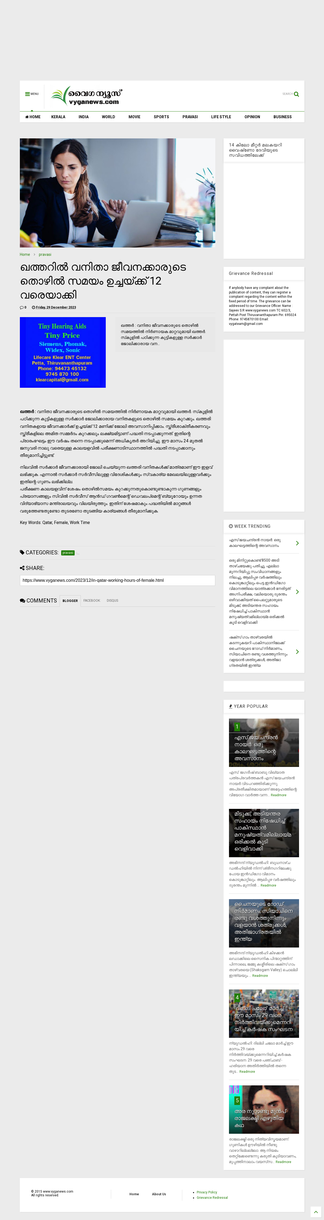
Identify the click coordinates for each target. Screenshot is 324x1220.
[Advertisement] (162, 43)
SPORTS (161, 117)
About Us (159, 1194)
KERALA (58, 117)
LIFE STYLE (221, 117)
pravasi (45, 254)
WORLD (108, 117)
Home (25, 254)
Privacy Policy (207, 1192)
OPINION (252, 117)
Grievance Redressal (212, 1198)
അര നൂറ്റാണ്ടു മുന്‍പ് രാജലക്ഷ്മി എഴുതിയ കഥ (260, 1118)
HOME (33, 117)
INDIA (84, 117)
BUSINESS (283, 117)
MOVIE (134, 117)
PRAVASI (190, 117)
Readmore (278, 795)
